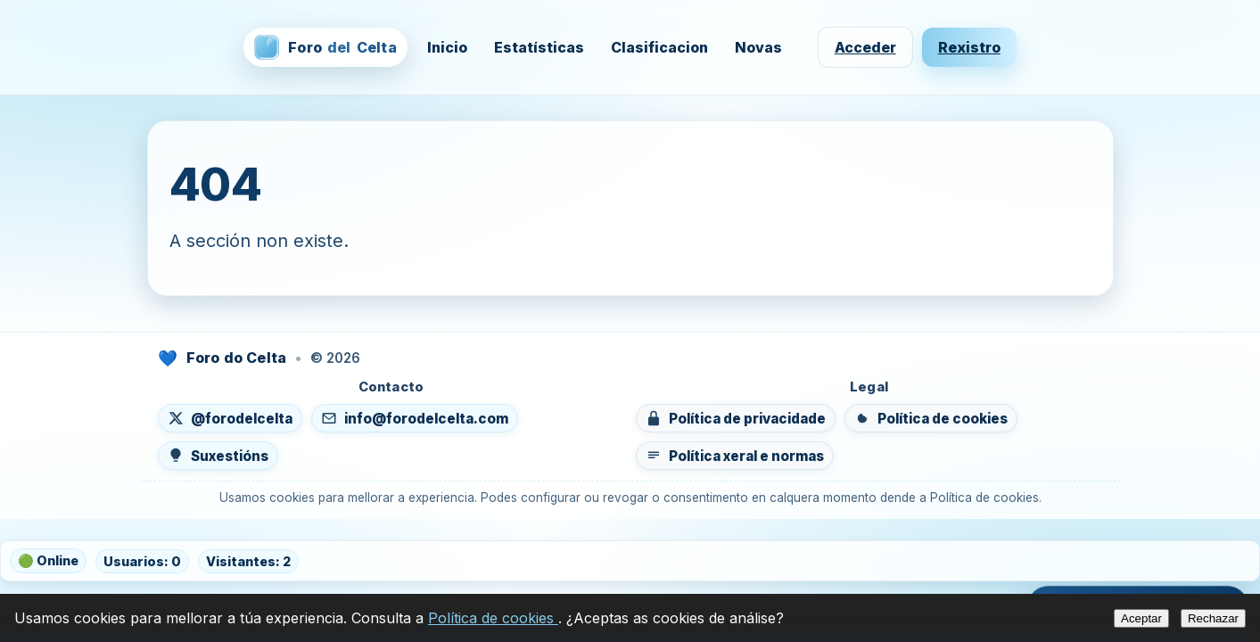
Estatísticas (539, 47)
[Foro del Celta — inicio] (325, 47)
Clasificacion (659, 47)
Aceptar (1141, 618)
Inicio (447, 47)
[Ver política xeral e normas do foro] (735, 455)
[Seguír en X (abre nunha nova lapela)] (230, 418)
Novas (758, 47)
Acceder (865, 47)
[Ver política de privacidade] (736, 418)
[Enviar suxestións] (218, 455)
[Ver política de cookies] (930, 418)
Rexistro (969, 47)
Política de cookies (493, 618)
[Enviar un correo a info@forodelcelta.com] (414, 418)
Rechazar (1213, 618)
